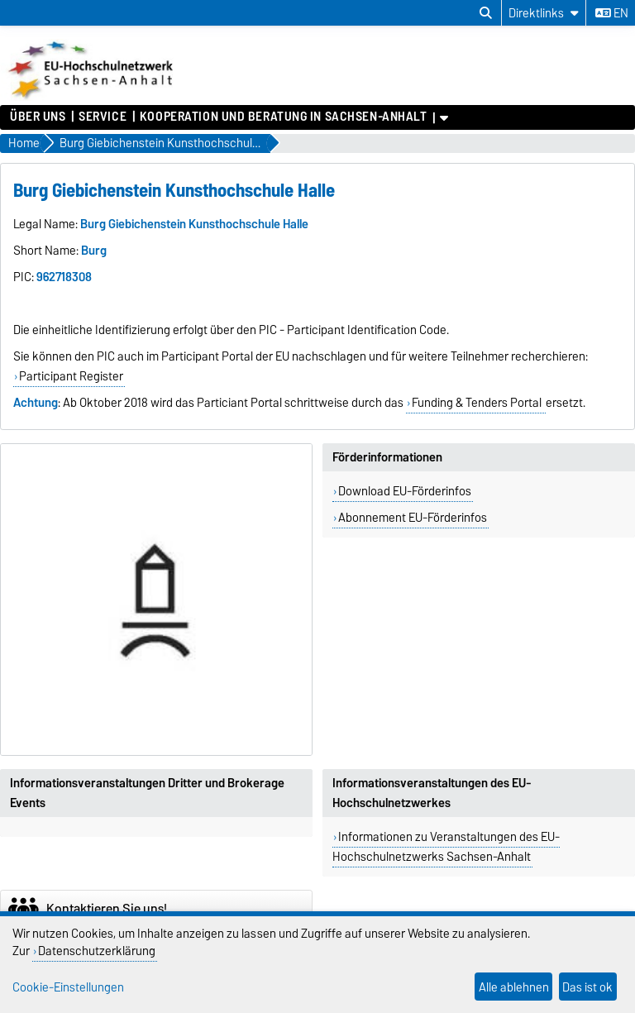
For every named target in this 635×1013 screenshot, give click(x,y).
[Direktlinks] (543, 13)
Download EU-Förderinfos (404, 491)
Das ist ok (587, 987)
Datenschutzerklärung (96, 950)
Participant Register (71, 376)
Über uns (37, 117)
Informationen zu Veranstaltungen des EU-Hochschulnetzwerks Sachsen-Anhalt (446, 847)
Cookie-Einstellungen (68, 987)
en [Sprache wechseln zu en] (611, 13)
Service (103, 117)
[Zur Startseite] (92, 97)
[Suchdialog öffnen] (486, 13)
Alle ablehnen (514, 987)
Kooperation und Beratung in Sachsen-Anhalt (283, 117)
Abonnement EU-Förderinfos (412, 518)
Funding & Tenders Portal (478, 403)
